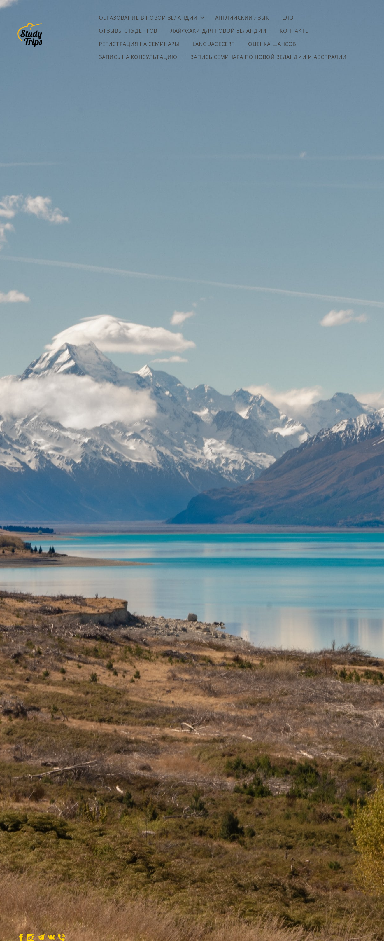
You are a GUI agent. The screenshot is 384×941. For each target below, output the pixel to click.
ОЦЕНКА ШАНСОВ (272, 43)
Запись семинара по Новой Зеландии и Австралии (268, 56)
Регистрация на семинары (139, 43)
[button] (151, 15)
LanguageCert (213, 43)
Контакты (295, 30)
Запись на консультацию (138, 56)
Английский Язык (242, 17)
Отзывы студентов (128, 30)
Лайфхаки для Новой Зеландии (218, 30)
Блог (289, 17)
